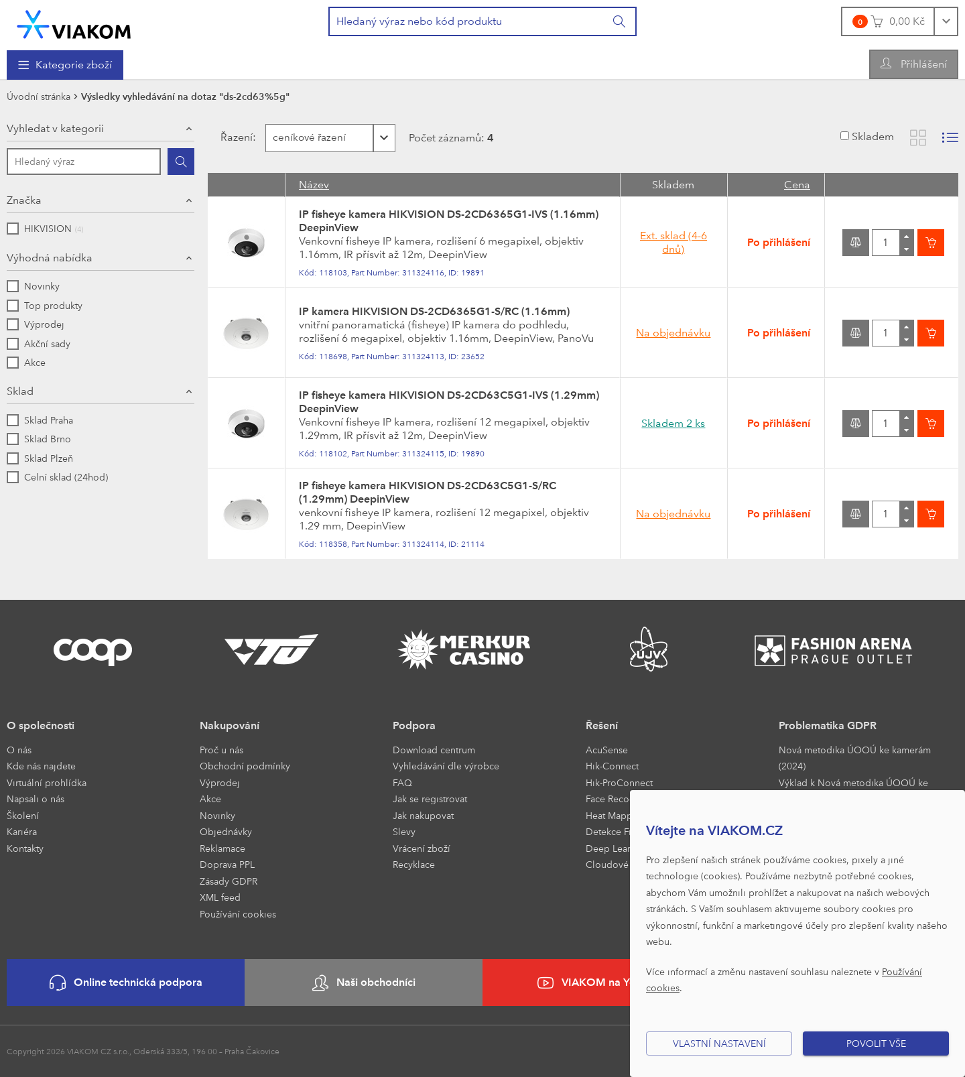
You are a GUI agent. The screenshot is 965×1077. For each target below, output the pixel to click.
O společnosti (40, 725)
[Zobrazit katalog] (918, 137)
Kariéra (22, 831)
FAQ (402, 782)
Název (314, 184)
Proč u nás (221, 749)
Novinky (217, 815)
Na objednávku (673, 332)
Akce (210, 798)
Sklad (20, 391)
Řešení (602, 725)
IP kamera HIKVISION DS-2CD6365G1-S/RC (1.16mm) (434, 311)
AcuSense (607, 749)
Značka (24, 200)
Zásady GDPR (228, 881)
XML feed (220, 897)
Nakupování (229, 725)
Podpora (414, 725)
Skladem (873, 136)
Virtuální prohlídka (46, 782)
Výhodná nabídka (49, 257)
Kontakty (25, 848)
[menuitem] (65, 65)
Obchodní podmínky (245, 765)
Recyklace (414, 864)
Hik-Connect (612, 765)
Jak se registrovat (430, 798)
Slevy (404, 831)
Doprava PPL (227, 864)
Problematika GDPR (828, 725)
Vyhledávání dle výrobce (446, 765)
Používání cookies (238, 914)
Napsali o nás (35, 798)
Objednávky (226, 831)
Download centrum (434, 749)
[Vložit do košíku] (930, 242)
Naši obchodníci (363, 982)
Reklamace (222, 848)
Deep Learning (618, 848)
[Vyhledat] (620, 21)
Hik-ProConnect (619, 782)
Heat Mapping (616, 815)
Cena (797, 184)
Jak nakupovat (423, 815)
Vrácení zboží (421, 848)
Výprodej (220, 782)
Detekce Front (616, 831)
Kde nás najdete (41, 765)
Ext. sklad (673, 242)
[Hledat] (181, 161)
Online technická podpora (126, 982)
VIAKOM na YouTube (601, 982)
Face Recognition (623, 798)
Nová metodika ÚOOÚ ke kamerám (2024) (855, 758)
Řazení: (231, 137)
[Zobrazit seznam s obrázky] (950, 137)
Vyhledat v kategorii (55, 128)
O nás (19, 749)
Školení (23, 815)
